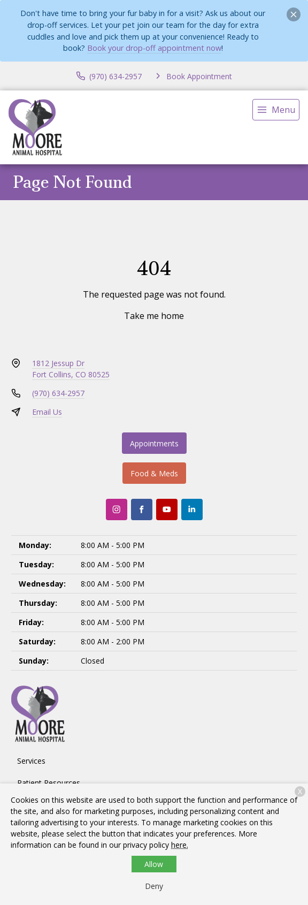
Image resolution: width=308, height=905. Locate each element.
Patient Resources (48, 783)
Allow (153, 864)
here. (179, 845)
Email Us (47, 412)
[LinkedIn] (192, 509)
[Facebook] (141, 509)
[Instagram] (116, 509)
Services (31, 761)
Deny (154, 886)
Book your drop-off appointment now (154, 48)
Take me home (154, 316)
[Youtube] (167, 509)
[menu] (275, 109)
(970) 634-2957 (58, 393)
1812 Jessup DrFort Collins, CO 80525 (71, 368)
